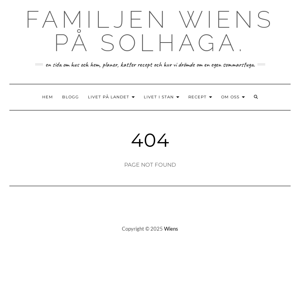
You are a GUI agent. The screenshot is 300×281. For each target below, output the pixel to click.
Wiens (171, 229)
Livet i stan (161, 97)
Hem (47, 97)
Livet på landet (111, 97)
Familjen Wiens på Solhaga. (150, 31)
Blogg (70, 97)
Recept (200, 97)
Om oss (233, 97)
